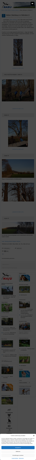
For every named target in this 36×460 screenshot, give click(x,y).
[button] (34, 435)
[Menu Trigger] (32, 3)
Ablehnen (18, 451)
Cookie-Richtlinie (15, 458)
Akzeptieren (18, 447)
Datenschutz (21, 458)
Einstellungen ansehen (18, 455)
